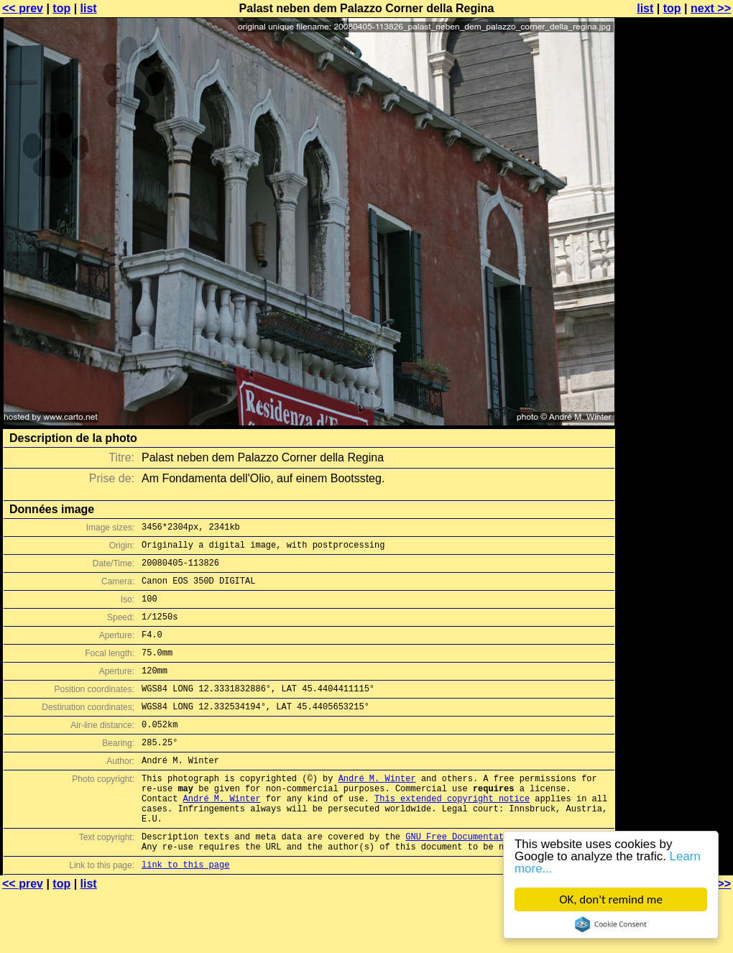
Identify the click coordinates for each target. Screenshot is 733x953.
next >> (711, 8)
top (61, 8)
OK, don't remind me (611, 899)
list (88, 8)
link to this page (185, 912)
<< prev (22, 8)
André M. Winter (377, 810)
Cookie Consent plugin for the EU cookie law (611, 924)
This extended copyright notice (452, 835)
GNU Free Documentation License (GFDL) (500, 879)
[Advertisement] (674, 355)
